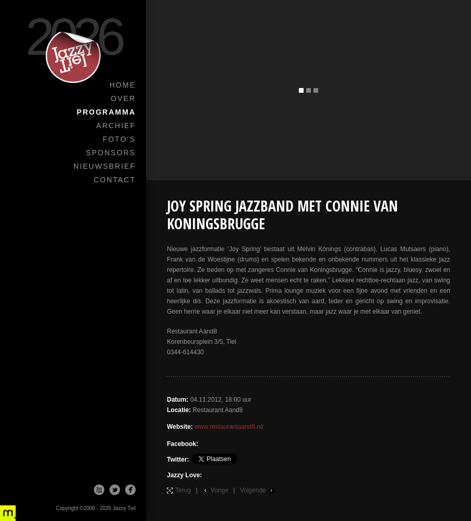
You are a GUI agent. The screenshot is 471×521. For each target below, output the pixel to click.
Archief (116, 125)
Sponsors (111, 152)
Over (123, 98)
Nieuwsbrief (105, 166)
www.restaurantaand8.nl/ (229, 426)
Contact (114, 180)
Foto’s (119, 139)
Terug (183, 490)
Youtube (99, 490)
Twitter (115, 490)
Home (123, 85)
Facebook (130, 490)
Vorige (219, 490)
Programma (106, 112)
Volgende (253, 490)
